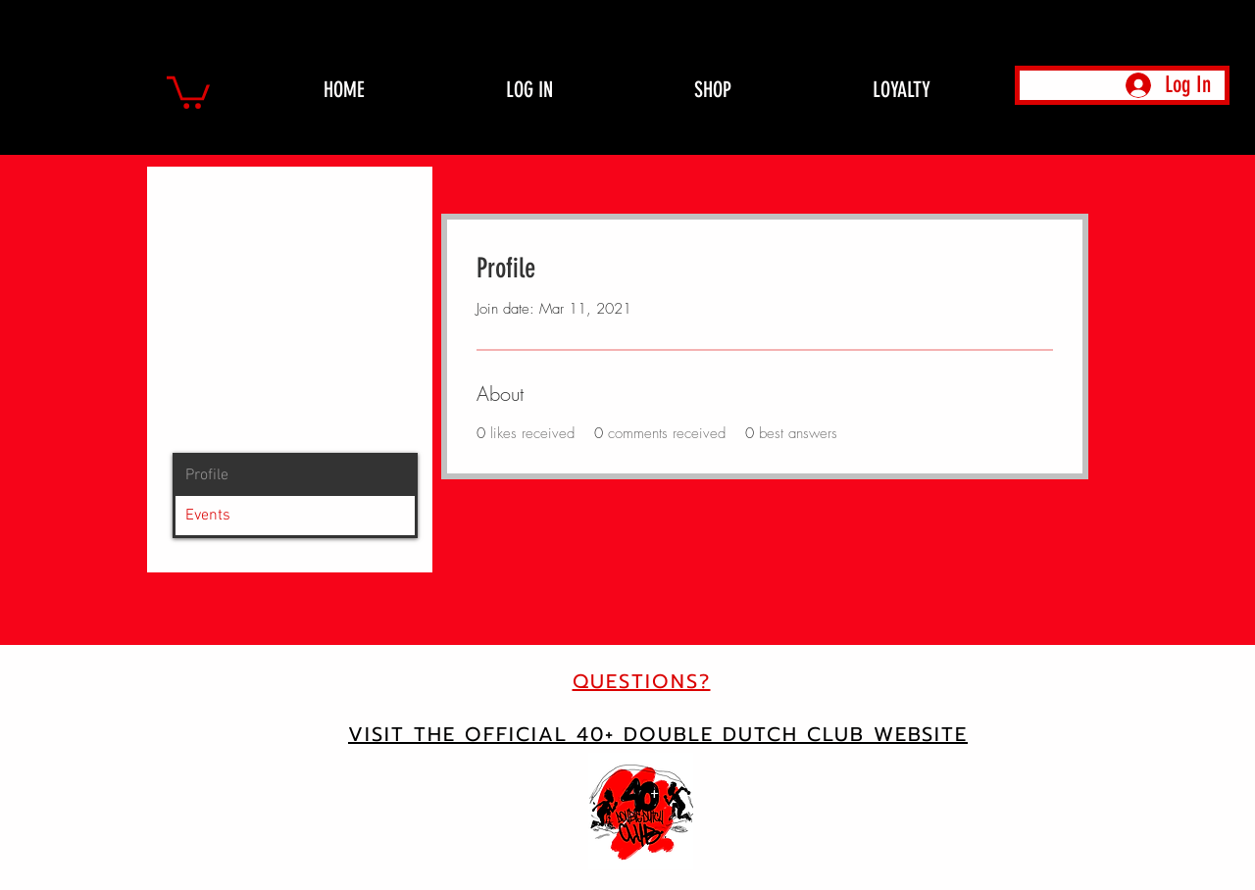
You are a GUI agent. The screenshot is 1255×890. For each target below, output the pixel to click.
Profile (206, 475)
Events (207, 515)
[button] (188, 91)
